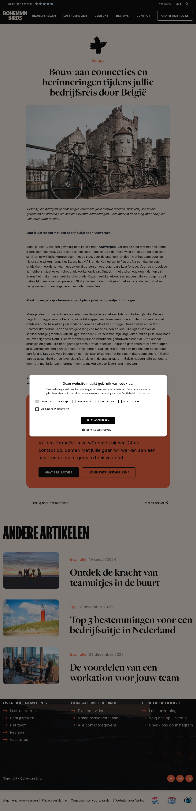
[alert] (98, 405)
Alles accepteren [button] (98, 420)
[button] (98, 430)
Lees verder (143, 393)
